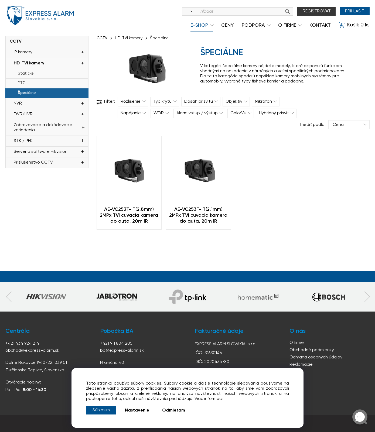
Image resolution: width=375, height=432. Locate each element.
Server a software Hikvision (40, 152)
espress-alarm (40, 15)
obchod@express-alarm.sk (32, 350)
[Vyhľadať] (190, 11)
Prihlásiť (354, 11)
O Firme (287, 25)
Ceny (227, 25)
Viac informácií (209, 399)
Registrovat (317, 11)
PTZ (21, 83)
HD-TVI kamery (29, 63)
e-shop (199, 25)
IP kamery (23, 52)
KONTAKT (320, 25)
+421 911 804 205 (116, 343)
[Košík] (354, 25)
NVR (18, 103)
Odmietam (173, 410)
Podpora (253, 25)
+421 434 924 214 (22, 343)
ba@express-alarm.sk (122, 350)
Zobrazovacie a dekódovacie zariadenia (43, 127)
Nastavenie (137, 410)
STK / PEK (23, 141)
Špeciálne (27, 93)
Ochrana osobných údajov (315, 357)
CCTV (16, 41)
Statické (26, 73)
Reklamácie (301, 364)
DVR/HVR (23, 114)
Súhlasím (101, 410)
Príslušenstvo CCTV (33, 162)
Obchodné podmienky (311, 350)
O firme (296, 343)
